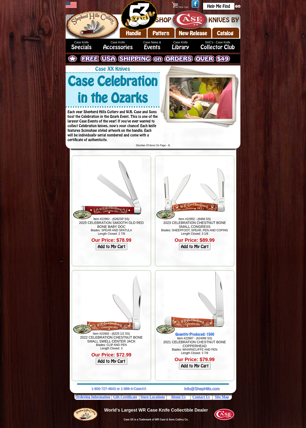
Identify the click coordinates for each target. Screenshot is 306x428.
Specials (81, 47)
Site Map (222, 397)
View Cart (180, 7)
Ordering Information (92, 397)
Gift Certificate (125, 397)
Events (152, 47)
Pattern (161, 33)
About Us (178, 397)
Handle (133, 33)
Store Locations (152, 397)
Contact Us (201, 397)
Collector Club (217, 47)
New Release (193, 33)
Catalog (225, 33)
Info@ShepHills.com (202, 389)
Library (180, 47)
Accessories (118, 47)
